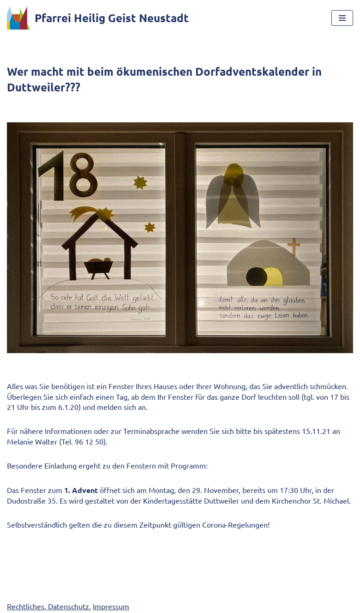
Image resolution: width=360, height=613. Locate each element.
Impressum (111, 606)
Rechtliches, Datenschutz (48, 606)
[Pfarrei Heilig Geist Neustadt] (98, 18)
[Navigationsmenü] (342, 18)
